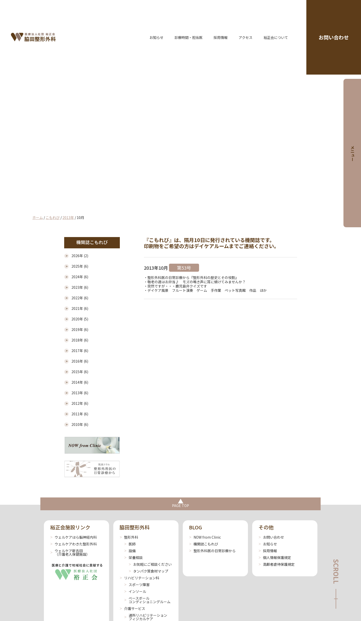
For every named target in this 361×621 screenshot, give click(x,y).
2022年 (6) (79, 298)
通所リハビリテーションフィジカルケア (145, 616)
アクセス (245, 37)
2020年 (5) (79, 319)
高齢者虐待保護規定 (276, 564)
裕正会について (275, 37)
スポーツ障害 (137, 584)
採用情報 (221, 37)
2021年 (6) (79, 308)
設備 (130, 550)
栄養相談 (133, 557)
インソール (135, 591)
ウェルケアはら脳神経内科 (73, 537)
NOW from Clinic (205, 537)
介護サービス (132, 608)
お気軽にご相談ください (150, 564)
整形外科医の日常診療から (212, 550)
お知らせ (156, 37)
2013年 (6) (79, 393)
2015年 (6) (79, 372)
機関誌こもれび (203, 544)
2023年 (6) (79, 287)
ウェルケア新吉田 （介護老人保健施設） (70, 552)
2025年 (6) (79, 266)
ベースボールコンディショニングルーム (147, 599)
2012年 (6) (79, 403)
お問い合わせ (334, 37)
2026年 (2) (79, 256)
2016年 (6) (79, 361)
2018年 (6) (79, 340)
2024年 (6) (79, 277)
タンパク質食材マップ (148, 571)
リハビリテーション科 (139, 578)
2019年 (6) (79, 329)
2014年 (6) (79, 382)
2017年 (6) (79, 351)
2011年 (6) (79, 414)
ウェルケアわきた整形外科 (73, 544)
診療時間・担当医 (188, 37)
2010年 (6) (79, 424)
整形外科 (129, 537)
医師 (130, 544)
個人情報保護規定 (274, 557)
